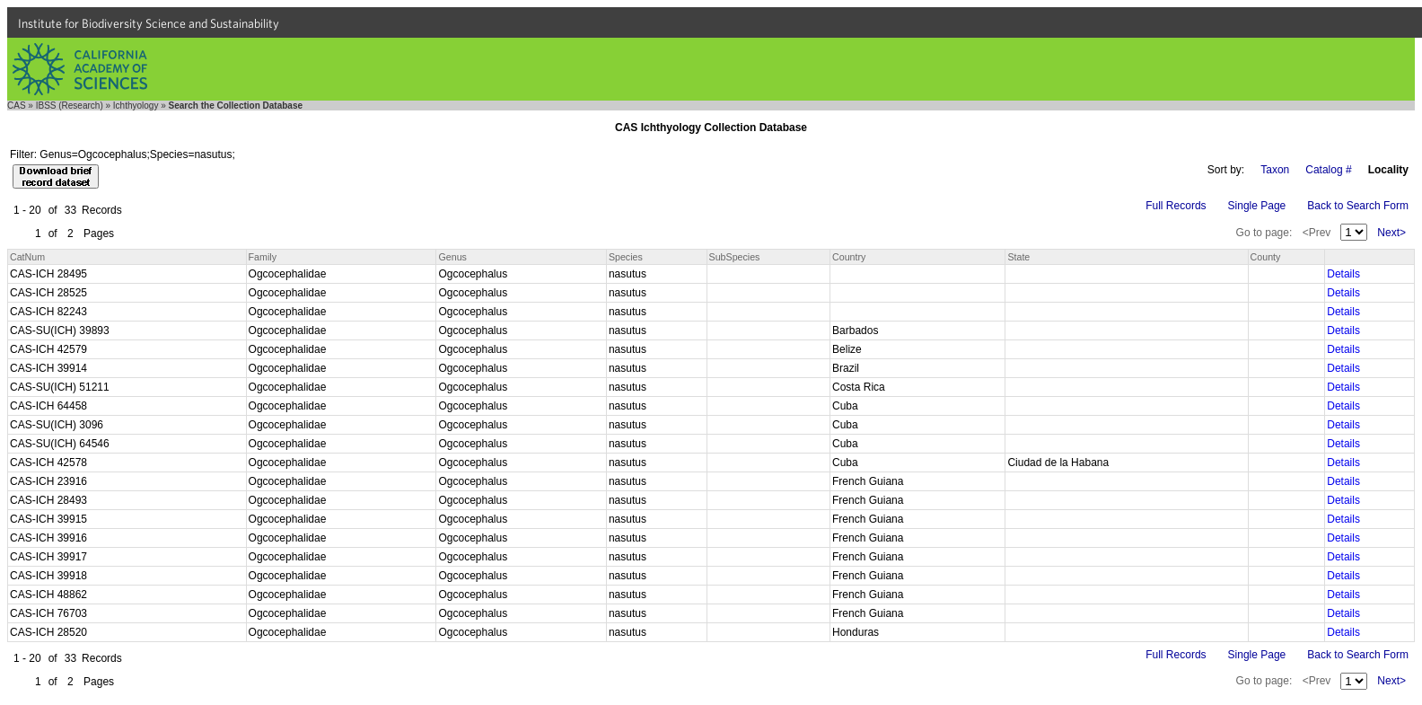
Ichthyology (136, 105)
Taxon (1274, 169)
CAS (16, 105)
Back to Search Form (1358, 205)
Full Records (1176, 205)
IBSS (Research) (69, 105)
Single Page (1257, 205)
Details (1343, 274)
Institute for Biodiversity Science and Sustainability (148, 23)
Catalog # (1328, 169)
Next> (1391, 232)
